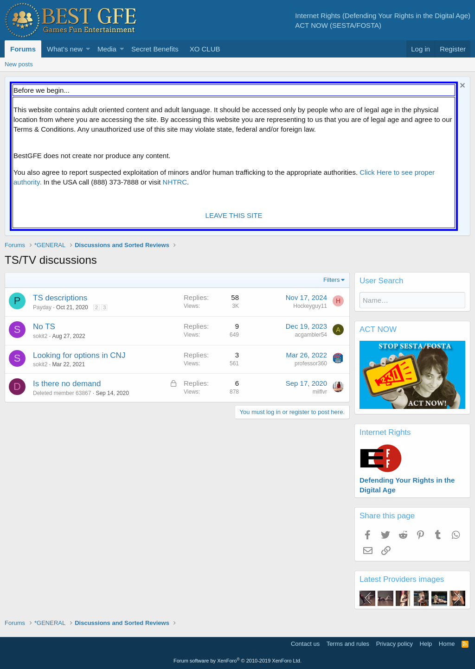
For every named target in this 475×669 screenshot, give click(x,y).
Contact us (305, 643)
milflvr (320, 392)
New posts (19, 64)
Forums (23, 49)
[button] (88, 48)
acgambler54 (311, 334)
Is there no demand (67, 383)
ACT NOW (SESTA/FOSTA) (338, 25)
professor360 (311, 363)
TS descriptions (60, 297)
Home (447, 643)
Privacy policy (394, 643)
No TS (44, 326)
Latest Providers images (401, 579)
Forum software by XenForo (237, 660)
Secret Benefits (155, 49)
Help (426, 643)
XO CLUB (205, 49)
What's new (65, 49)
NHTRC (175, 182)
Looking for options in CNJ (79, 355)
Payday (42, 307)
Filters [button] (331, 279)
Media (106, 49)
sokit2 (40, 336)
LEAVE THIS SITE (234, 215)
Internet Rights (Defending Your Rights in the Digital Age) (382, 15)
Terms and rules (348, 643)
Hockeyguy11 (310, 306)
